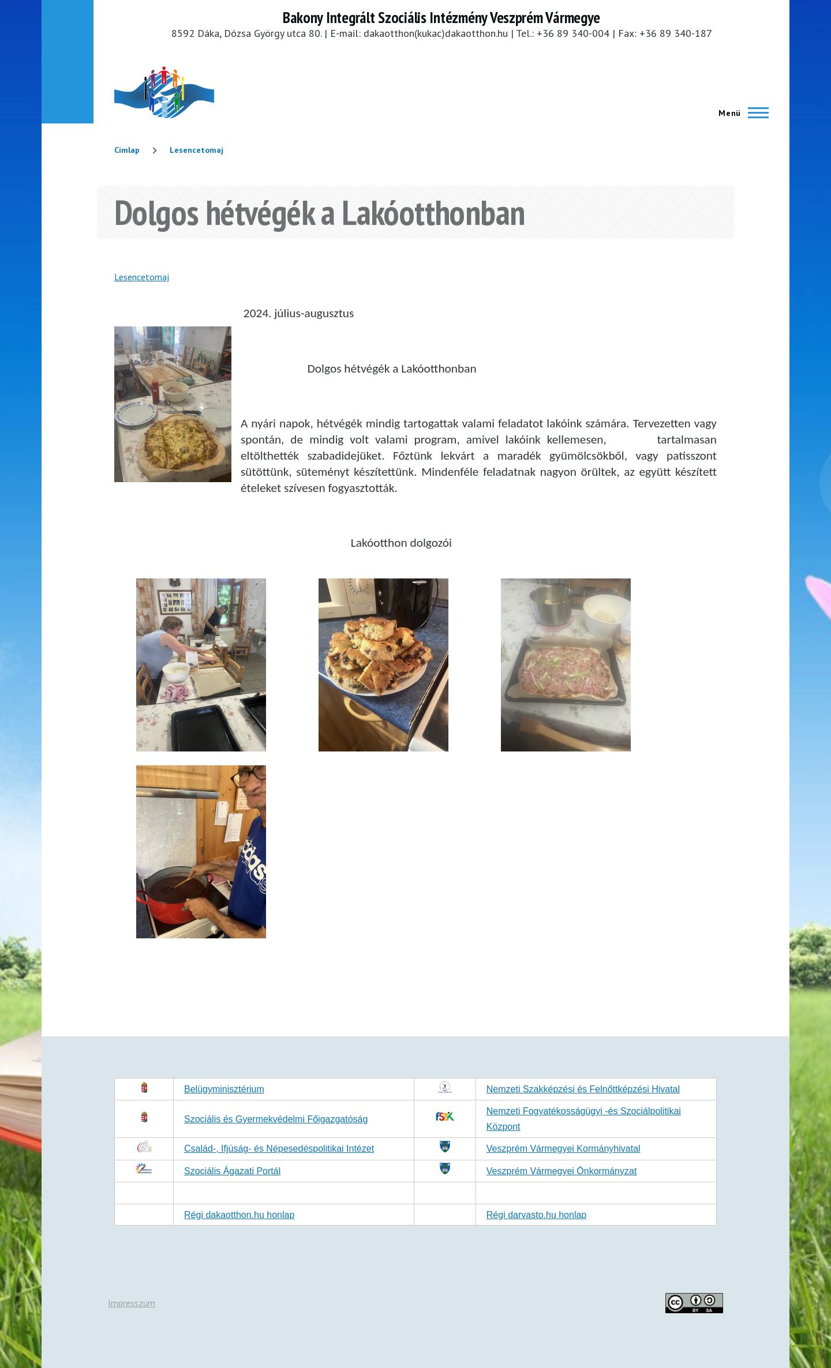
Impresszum (131, 1303)
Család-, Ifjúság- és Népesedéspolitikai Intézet (279, 1148)
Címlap (127, 150)
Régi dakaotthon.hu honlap (239, 1215)
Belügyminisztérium (224, 1089)
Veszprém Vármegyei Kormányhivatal (563, 1148)
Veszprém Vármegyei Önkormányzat (561, 1171)
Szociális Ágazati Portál (232, 1171)
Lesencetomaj (196, 150)
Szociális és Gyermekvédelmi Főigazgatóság (276, 1119)
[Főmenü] (740, 113)
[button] (201, 748)
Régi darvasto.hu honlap (536, 1215)
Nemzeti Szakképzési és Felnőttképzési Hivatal (583, 1089)
